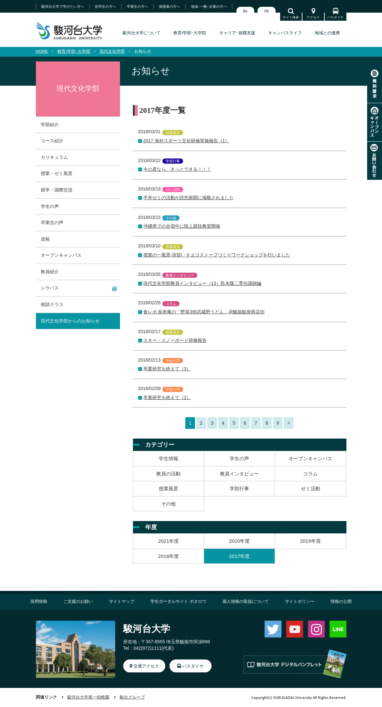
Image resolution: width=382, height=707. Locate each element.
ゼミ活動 (310, 488)
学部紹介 (50, 124)
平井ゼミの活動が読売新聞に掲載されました (188, 197)
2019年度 (310, 541)
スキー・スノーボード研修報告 (175, 340)
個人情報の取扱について (246, 601)
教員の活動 (168, 473)
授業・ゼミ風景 (56, 173)
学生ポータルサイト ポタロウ (178, 601)
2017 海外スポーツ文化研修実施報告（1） (186, 140)
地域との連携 (327, 33)
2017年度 (239, 556)
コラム (310, 473)
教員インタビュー (239, 473)
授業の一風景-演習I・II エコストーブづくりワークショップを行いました (216, 254)
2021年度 (168, 541)
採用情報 (38, 601)
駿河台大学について (141, 33)
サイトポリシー (299, 601)
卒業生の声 (52, 222)
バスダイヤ (335, 17)
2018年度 (168, 556)
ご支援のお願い (78, 601)
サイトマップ (121, 601)
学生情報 (168, 458)
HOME (42, 51)
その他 (168, 503)
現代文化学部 (112, 51)
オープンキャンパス (374, 122)
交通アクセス (146, 666)
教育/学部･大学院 (189, 33)
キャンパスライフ (285, 33)
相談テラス (52, 304)
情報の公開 (341, 601)
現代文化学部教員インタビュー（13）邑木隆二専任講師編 (202, 283)
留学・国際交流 (56, 189)
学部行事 (239, 488)
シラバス (50, 287)
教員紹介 (50, 271)
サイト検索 (291, 17)
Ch (266, 11)
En (245, 11)
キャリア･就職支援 (237, 33)
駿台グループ (132, 697)
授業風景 (168, 488)
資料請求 (374, 84)
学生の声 (239, 458)
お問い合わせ (374, 161)
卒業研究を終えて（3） (167, 368)
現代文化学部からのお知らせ (70, 320)
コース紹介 (52, 140)
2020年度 (239, 541)
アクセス (313, 17)
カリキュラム (54, 157)
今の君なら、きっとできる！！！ (177, 169)
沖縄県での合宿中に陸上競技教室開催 (181, 226)
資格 (45, 239)
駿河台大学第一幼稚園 (88, 697)
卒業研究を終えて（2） (167, 397)
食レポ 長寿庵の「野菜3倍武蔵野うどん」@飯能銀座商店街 (204, 311)
